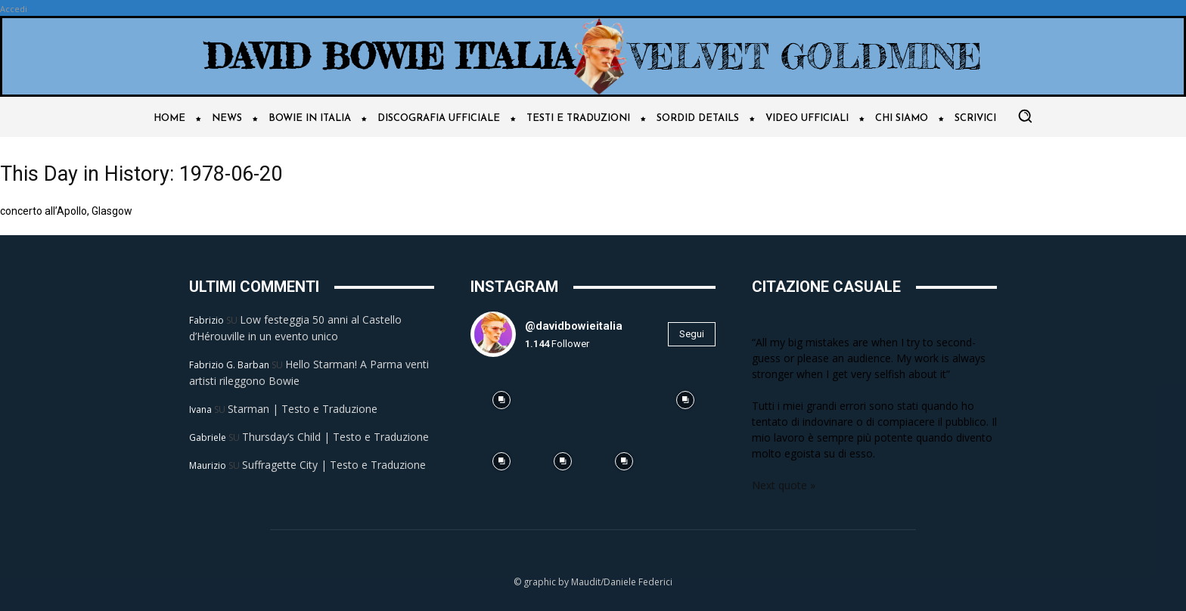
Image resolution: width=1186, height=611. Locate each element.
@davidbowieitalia (573, 326)
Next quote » (783, 485)
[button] (1025, 116)
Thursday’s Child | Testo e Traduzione (335, 437)
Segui (691, 334)
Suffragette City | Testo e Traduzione (334, 464)
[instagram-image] (501, 399)
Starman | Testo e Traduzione (302, 409)
